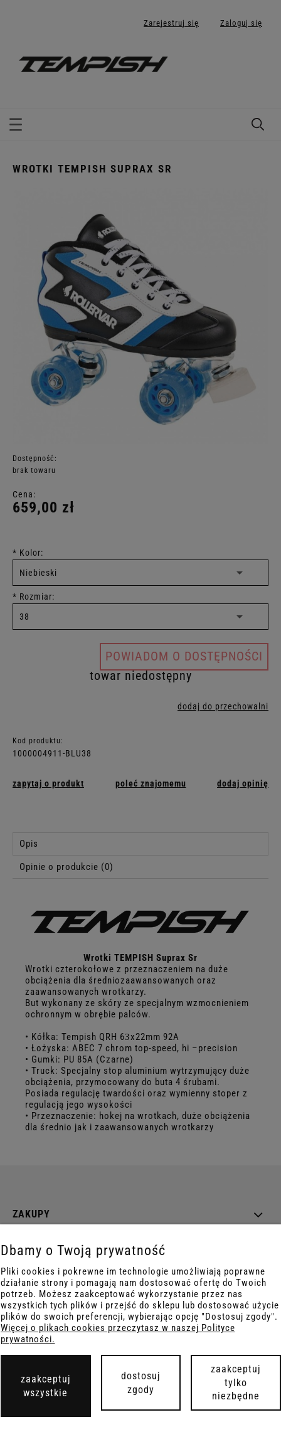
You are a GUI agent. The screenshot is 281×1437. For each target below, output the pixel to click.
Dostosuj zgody (141, 1383)
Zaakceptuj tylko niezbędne (236, 1382)
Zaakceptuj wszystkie (46, 1386)
